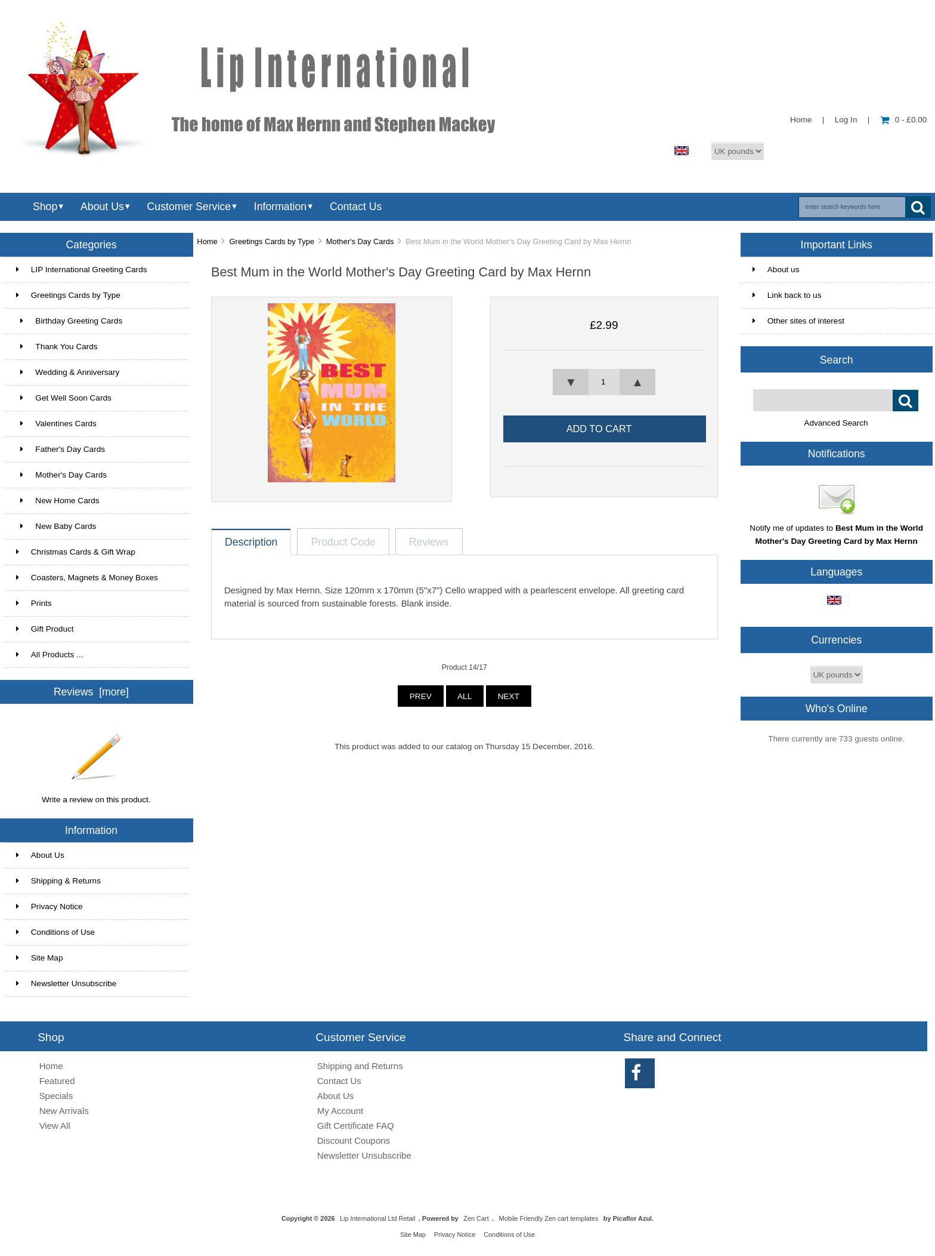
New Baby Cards (56, 526)
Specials (56, 1096)
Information (280, 207)
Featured (57, 1081)
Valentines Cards (56, 423)
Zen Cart (475, 1218)
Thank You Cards (57, 346)
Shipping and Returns (360, 1066)
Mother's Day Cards (360, 241)
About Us (102, 207)
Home (801, 119)
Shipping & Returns (58, 880)
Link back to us (787, 295)
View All (54, 1125)
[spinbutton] (604, 382)
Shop (45, 207)
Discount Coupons (353, 1140)
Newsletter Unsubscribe (66, 983)
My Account (340, 1111)
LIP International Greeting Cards (81, 269)
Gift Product (45, 628)
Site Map (39, 957)
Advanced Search (836, 422)
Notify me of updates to (836, 530)
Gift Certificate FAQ (355, 1125)
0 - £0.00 (903, 119)
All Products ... (49, 654)
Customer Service (189, 207)
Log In (846, 119)
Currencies (836, 640)
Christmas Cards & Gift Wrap (75, 551)
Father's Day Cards (60, 449)
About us (776, 269)
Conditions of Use (55, 932)
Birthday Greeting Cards (69, 320)
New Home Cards (58, 500)
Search (836, 359)
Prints (34, 603)
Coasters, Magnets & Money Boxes (87, 577)
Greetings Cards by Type (272, 241)
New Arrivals (64, 1111)
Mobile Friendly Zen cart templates (549, 1218)
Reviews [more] (91, 692)
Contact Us (356, 207)
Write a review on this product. (96, 795)
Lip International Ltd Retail (377, 1218)
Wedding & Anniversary (68, 372)
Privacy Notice (49, 906)
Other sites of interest (798, 320)
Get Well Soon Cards (64, 397)
